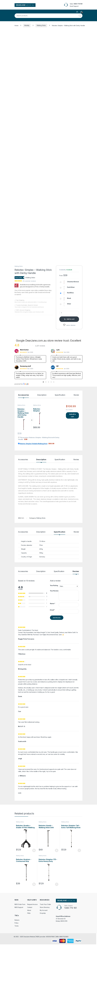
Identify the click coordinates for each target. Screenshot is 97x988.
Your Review (54, 662)
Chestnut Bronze (73, 353)
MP (57, 438)
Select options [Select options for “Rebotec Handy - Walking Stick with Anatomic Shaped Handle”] (56, 922)
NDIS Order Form (20, 976)
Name (52, 675)
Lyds (58, 421)
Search (79, 15)
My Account (43, 982)
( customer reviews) (29, 352)
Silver (69, 375)
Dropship (43, 985)
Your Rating (54, 657)
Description (41, 467)
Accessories (23, 467)
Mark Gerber (24, 421)
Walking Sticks (41, 25)
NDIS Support (19, 979)
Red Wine (70, 364)
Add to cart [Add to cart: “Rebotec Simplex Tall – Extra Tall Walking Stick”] (79, 922)
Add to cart (70, 391)
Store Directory (45, 979)
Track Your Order (45, 976)
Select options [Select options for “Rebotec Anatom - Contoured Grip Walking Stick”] (34, 956)
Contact (29, 979)
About (29, 982)
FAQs (28, 985)
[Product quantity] (69, 384)
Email (52, 681)
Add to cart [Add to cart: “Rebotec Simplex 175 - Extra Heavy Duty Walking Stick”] (56, 956)
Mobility (26, 25)
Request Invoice (32, 976)
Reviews (77, 467)
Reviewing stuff (25, 438)
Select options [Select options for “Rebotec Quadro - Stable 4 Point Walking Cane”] (34, 922)
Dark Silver (71, 359)
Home (16, 25)
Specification (60, 467)
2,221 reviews (40, 417)
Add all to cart (72, 487)
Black (69, 370)
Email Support (74, 6)
